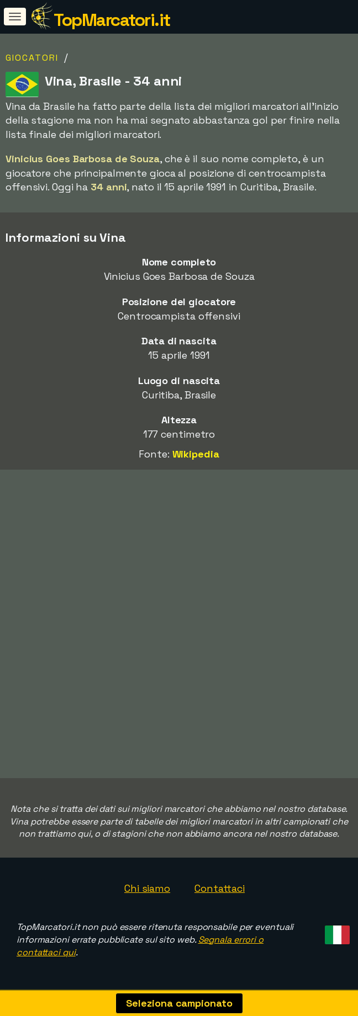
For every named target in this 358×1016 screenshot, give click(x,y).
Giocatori (32, 57)
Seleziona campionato (179, 1003)
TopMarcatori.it (112, 20)
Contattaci (219, 888)
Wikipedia (195, 454)
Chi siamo (147, 888)
